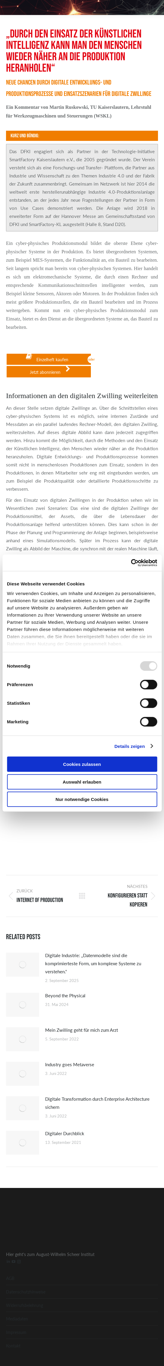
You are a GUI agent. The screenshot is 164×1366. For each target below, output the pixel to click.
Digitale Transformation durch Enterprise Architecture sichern (97, 1103)
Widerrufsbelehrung (24, 1305)
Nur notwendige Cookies (82, 799)
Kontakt (13, 1346)
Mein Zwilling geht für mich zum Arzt (81, 1030)
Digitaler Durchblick (64, 1133)
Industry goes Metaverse (69, 1064)
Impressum (16, 1332)
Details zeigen (129, 745)
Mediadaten (17, 1319)
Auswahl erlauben (82, 781)
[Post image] (22, 965)
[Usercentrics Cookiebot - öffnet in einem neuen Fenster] (130, 563)
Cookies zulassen (82, 764)
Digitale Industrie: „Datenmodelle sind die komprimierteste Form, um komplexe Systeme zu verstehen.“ (93, 963)
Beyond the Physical (65, 995)
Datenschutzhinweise (25, 1292)
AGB (10, 1278)
